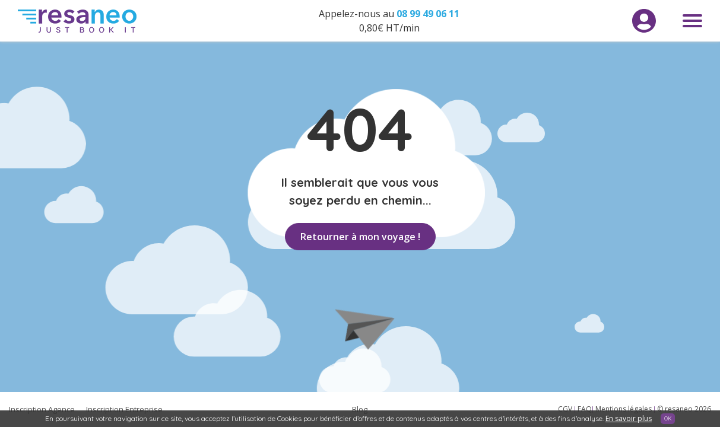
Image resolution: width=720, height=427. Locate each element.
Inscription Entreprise (124, 409)
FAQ (585, 409)
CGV (566, 409)
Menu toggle (692, 20)
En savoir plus (628, 418)
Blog (359, 409)
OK (667, 418)
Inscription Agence (42, 409)
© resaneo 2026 (684, 409)
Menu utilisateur (644, 21)
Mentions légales (624, 409)
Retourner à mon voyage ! (360, 236)
